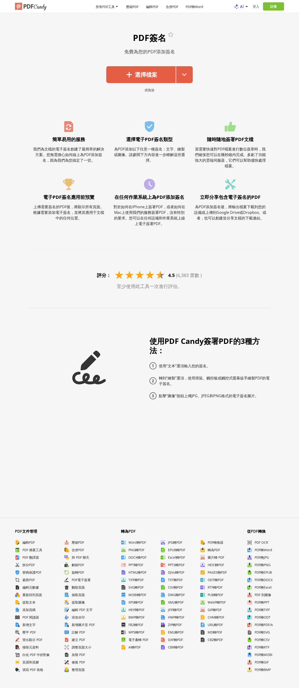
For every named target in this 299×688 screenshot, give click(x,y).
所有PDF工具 (105, 6)
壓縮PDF (132, 6)
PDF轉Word (194, 6)
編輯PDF (152, 6)
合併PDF (172, 6)
